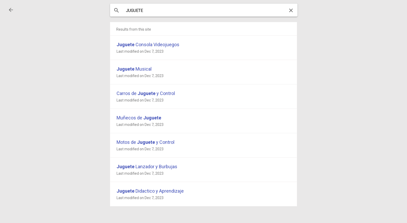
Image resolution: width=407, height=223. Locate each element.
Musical (134, 69)
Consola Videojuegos (148, 44)
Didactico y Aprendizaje (150, 191)
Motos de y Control (145, 142)
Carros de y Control (146, 93)
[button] (11, 10)
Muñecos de (139, 117)
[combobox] (204, 11)
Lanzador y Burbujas (147, 166)
